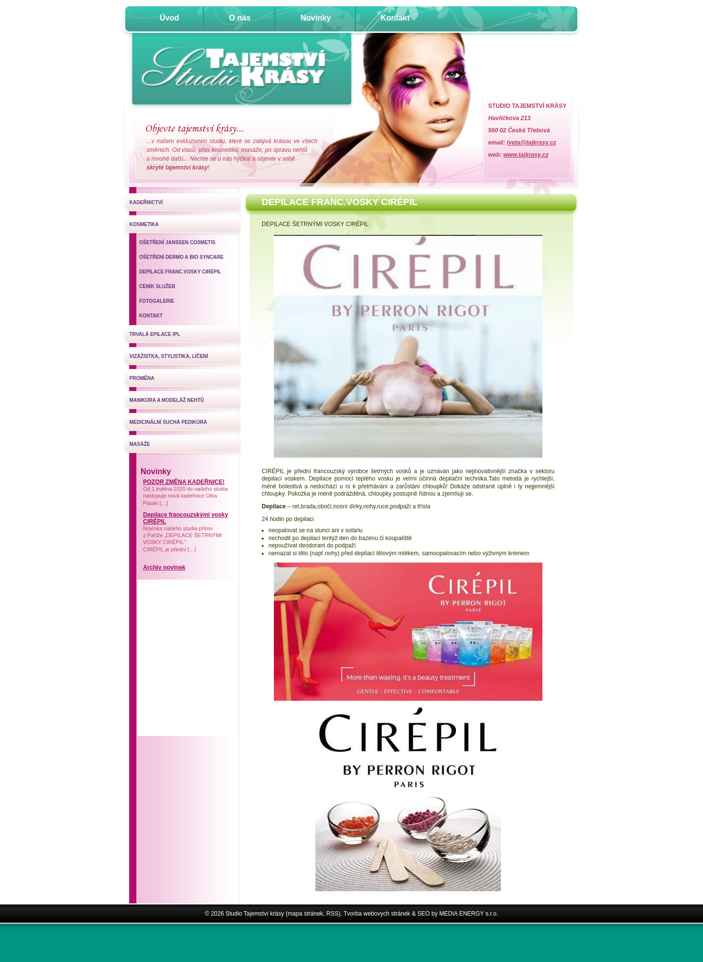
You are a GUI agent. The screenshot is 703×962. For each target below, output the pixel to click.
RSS (333, 913)
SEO (423, 913)
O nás (239, 18)
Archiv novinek (164, 567)
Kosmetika (144, 224)
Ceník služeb (157, 286)
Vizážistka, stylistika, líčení (168, 356)
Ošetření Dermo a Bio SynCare (181, 257)
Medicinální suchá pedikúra (168, 422)
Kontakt (395, 18)
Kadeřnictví (146, 202)
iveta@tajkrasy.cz (531, 142)
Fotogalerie (156, 301)
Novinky (315, 18)
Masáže (139, 444)
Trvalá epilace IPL (154, 334)
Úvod (169, 18)
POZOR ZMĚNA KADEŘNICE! (184, 482)
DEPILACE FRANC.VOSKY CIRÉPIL (180, 271)
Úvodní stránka (241, 72)
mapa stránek (305, 913)
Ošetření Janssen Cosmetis (177, 242)
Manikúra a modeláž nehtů (166, 400)
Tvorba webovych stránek (377, 913)
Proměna (141, 378)
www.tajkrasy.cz (526, 154)
